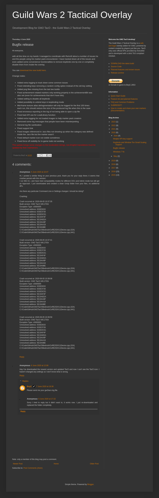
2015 (113, 175)
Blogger (90, 484)
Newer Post (17, 464)
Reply (22, 357)
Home (56, 464)
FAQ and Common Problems (122, 102)
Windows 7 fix (118, 152)
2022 (113, 125)
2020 (113, 132)
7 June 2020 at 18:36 (45, 386)
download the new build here (33, 70)
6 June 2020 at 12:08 (39, 365)
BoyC (29, 386)
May (116, 156)
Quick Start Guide (118, 96)
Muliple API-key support (122, 139)
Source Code (116, 66)
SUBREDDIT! (116, 105)
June (116, 136)
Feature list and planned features (124, 99)
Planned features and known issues (125, 70)
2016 (113, 171)
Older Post (94, 464)
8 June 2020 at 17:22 (47, 399)
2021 (113, 129)
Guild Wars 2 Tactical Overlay (72, 15)
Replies (25, 381)
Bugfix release (119, 148)
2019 (113, 161)
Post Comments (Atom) (33, 468)
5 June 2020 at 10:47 (39, 172)
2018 (113, 164)
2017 (113, 168)
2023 (113, 122)
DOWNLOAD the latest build (122, 63)
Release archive (117, 73)
